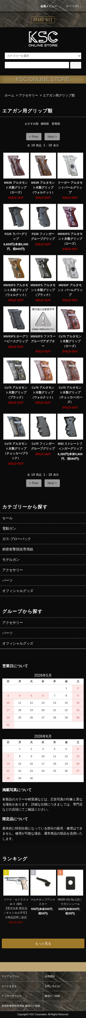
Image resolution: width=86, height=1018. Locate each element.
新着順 (56, 123)
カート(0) (69, 6)
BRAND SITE (43, 19)
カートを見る (9, 986)
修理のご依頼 (52, 995)
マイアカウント (10, 976)
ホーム (9, 95)
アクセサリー (28, 95)
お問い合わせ (52, 986)
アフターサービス (12, 995)
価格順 (45, 123)
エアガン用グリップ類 (59, 95)
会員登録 (50, 976)
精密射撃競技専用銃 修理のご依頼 (21, 1005)
